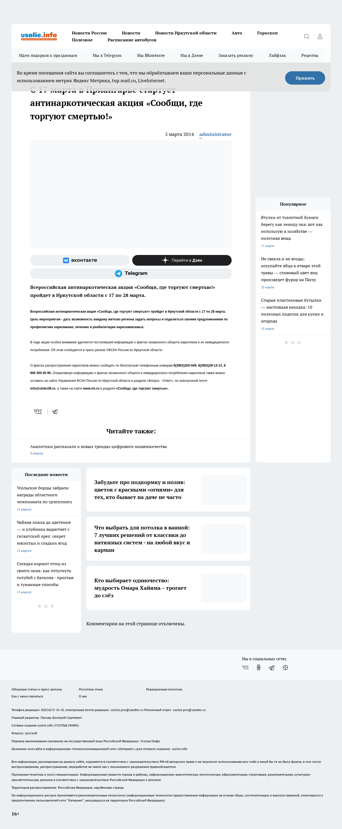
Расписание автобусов (132, 39)
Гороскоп (267, 33)
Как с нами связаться (27, 696)
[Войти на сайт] (319, 36)
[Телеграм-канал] (131, 273)
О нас (83, 696)
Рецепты (309, 55)
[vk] (38, 411)
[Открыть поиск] (306, 36)
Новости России (89, 33)
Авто (237, 33)
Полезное (82, 39)
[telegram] (56, 411)
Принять (305, 78)
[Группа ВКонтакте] (80, 260)
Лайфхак (277, 55)
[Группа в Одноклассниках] (258, 667)
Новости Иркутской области (186, 33)
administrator (215, 134)
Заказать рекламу (236, 55)
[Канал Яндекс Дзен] (182, 260)
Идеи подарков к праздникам (48, 55)
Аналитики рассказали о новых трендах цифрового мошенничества (131, 450)
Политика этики (91, 689)
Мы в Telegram (107, 55)
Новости (131, 33)
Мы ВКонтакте (151, 55)
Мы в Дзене (191, 55)
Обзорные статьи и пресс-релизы (36, 689)
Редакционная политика (164, 689)
